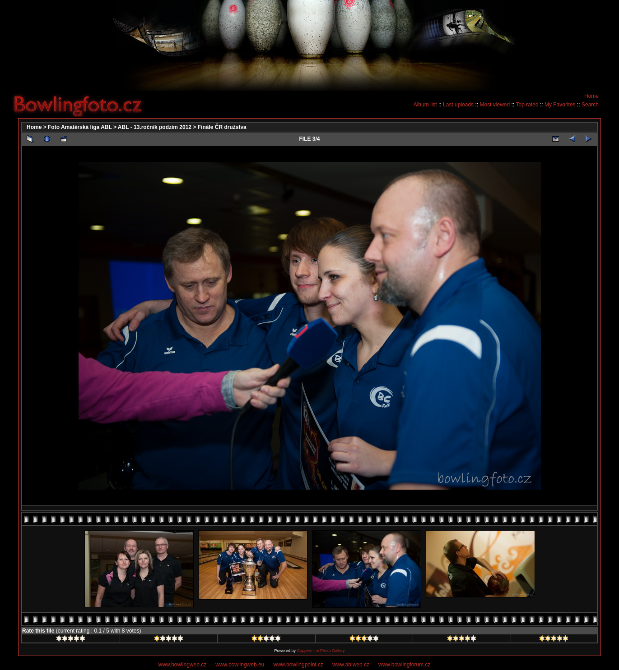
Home (591, 96)
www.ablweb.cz (350, 664)
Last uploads (458, 104)
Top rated (527, 104)
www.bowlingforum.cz (404, 664)
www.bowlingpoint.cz (298, 664)
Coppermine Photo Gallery (320, 650)
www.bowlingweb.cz (182, 664)
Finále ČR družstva (222, 127)
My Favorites (560, 104)
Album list (425, 104)
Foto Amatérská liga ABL (80, 127)
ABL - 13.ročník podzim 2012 (154, 127)
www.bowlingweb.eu (239, 664)
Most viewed (494, 104)
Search (590, 104)
